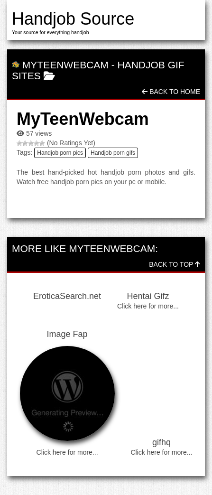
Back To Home (171, 91)
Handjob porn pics (60, 152)
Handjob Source (73, 18)
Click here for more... (148, 306)
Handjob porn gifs (113, 152)
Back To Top (174, 264)
